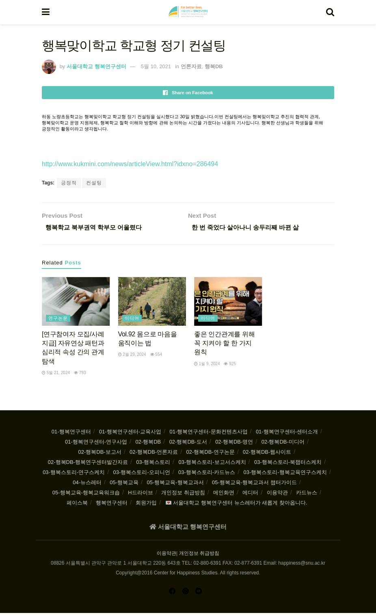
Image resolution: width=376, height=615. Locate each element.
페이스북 (77, 505)
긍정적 (69, 183)
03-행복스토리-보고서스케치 (212, 464)
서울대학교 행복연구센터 (96, 66)
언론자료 (191, 66)
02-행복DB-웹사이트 (267, 454)
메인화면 (223, 495)
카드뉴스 (306, 495)
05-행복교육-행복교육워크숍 (86, 495)
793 (80, 374)
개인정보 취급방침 (183, 495)
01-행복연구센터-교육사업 (130, 434)
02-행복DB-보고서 (99, 454)
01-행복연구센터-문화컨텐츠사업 (208, 434)
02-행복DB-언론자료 (154, 454)
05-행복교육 (124, 484)
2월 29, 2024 (132, 356)
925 (230, 365)
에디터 (250, 495)
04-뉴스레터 (87, 484)
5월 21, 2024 (56, 374)
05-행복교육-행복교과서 (175, 484)
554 (156, 356)
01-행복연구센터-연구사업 (96, 444)
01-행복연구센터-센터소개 (287, 434)
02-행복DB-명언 (234, 444)
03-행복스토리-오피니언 (141, 474)
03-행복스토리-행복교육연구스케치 (285, 474)
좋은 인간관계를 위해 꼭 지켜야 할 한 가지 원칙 (224, 344)
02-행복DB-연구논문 (210, 454)
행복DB (214, 66)
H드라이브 (140, 495)
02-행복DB (148, 444)
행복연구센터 (111, 505)
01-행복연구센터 (71, 434)
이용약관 (277, 495)
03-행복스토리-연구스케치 (74, 474)
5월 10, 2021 (156, 66)
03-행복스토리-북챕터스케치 (288, 464)
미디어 (132, 319)
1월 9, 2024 (207, 365)
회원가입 (146, 505)
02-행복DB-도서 (188, 444)
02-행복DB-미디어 (283, 444)
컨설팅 (94, 183)
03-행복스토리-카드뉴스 (206, 474)
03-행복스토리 (153, 464)
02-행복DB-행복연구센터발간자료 (88, 464)
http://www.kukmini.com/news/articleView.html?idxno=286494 (130, 163)
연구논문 (58, 319)
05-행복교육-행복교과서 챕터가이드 (254, 484)
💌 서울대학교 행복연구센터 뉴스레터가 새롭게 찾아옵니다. (236, 505)
